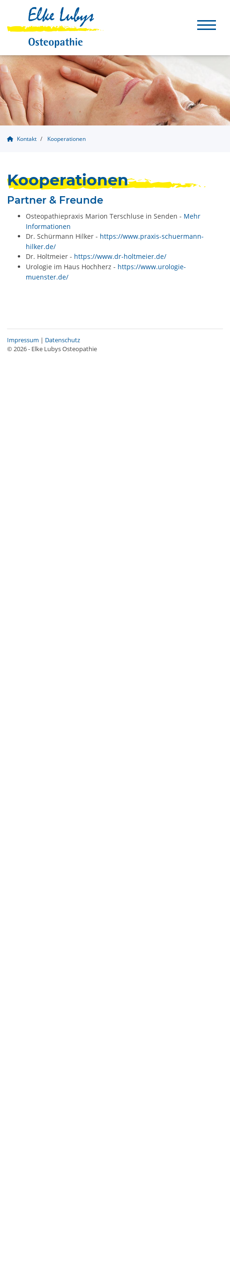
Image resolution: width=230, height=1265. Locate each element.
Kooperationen (66, 138)
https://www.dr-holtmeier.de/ (120, 256)
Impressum (23, 340)
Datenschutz (62, 340)
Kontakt (27, 138)
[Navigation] (206, 24)
